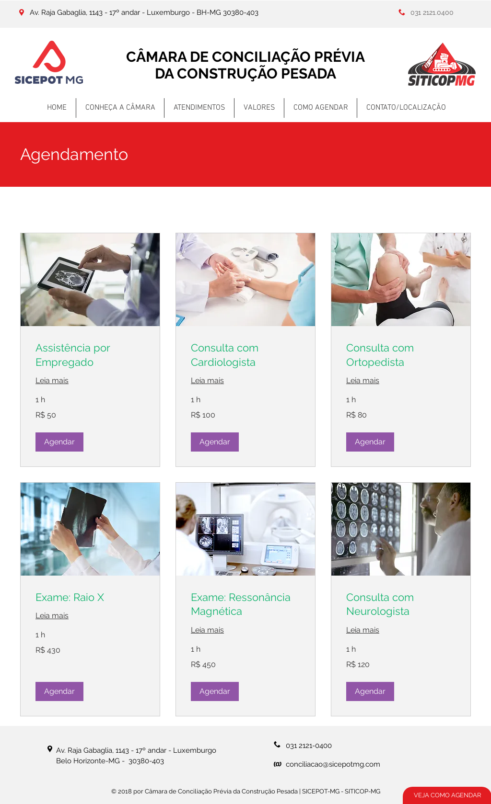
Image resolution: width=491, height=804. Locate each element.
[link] (90, 355)
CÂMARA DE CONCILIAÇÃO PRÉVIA (245, 56)
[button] (59, 442)
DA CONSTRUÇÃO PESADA (245, 73)
